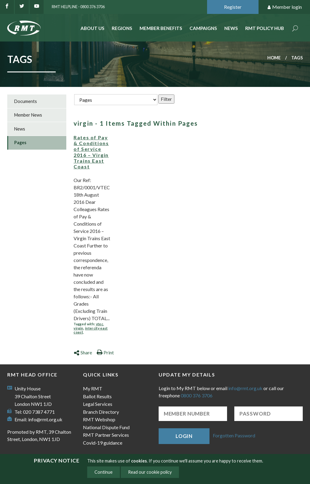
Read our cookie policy (150, 472)
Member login (284, 7)
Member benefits (161, 28)
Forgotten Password (234, 435)
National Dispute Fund (106, 427)
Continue (103, 472)
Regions (122, 28)
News (231, 28)
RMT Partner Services (106, 435)
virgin (78, 328)
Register (233, 7)
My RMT (92, 388)
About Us (92, 28)
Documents (25, 101)
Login (184, 436)
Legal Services (97, 404)
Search (295, 29)
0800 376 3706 (197, 395)
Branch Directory (101, 412)
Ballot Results (97, 396)
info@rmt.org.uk (45, 419)
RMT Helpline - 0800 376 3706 (78, 6)
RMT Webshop (99, 419)
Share (83, 352)
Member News (28, 115)
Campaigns (203, 28)
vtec (99, 324)
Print (105, 352)
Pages (20, 142)
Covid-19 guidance (102, 443)
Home (274, 57)
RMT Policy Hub (264, 28)
